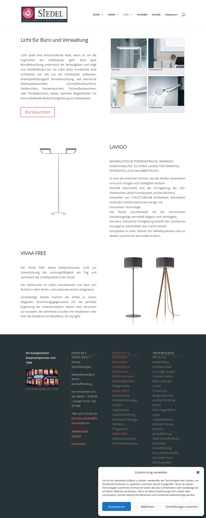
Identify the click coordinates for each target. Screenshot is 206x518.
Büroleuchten (37, 112)
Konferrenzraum (123, 376)
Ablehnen (147, 507)
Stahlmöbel (119, 434)
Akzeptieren (116, 507)
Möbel (111, 14)
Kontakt (156, 14)
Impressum (171, 14)
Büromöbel (119, 357)
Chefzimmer (120, 372)
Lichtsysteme (120, 367)
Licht (126, 14)
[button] (198, 472)
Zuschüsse (79, 444)
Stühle (96, 14)
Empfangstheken (123, 381)
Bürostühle (119, 362)
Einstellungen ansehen (182, 507)
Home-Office (120, 391)
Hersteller (142, 14)
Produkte (121, 353)
